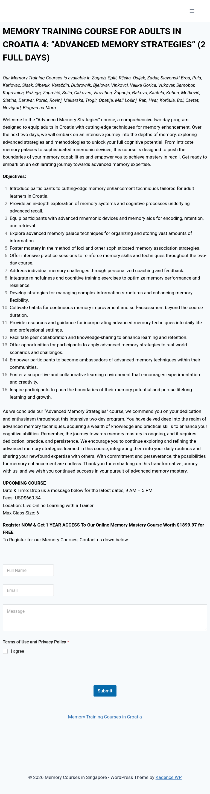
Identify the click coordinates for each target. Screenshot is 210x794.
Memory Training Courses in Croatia (105, 717)
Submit (105, 691)
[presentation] (44, 681)
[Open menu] (192, 11)
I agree (17, 651)
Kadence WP (169, 777)
